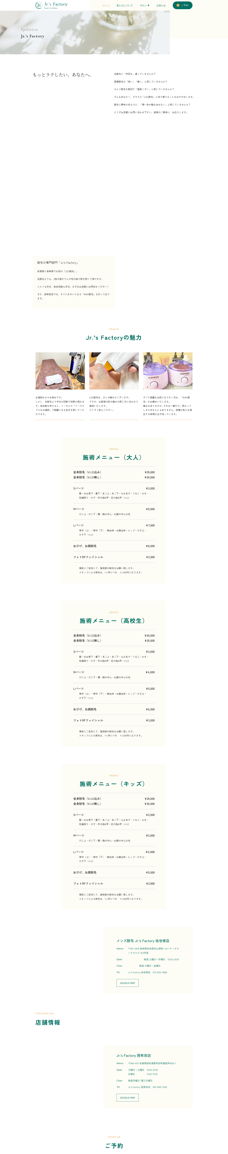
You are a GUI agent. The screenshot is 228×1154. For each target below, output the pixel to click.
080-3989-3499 (145, 1048)
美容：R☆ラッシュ (127, 1118)
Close (119, 823)
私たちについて (125, 5)
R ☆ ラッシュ (133, 1074)
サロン (143, 5)
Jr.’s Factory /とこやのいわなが (104, 1074)
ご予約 (183, 5)
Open (119, 817)
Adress (119, 806)
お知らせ (161, 5)
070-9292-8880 (160, 830)
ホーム (106, 5)
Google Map (127, 841)
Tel (118, 830)
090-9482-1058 (160, 945)
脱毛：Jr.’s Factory (127, 1111)
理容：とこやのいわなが (129, 1124)
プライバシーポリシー (161, 1131)
